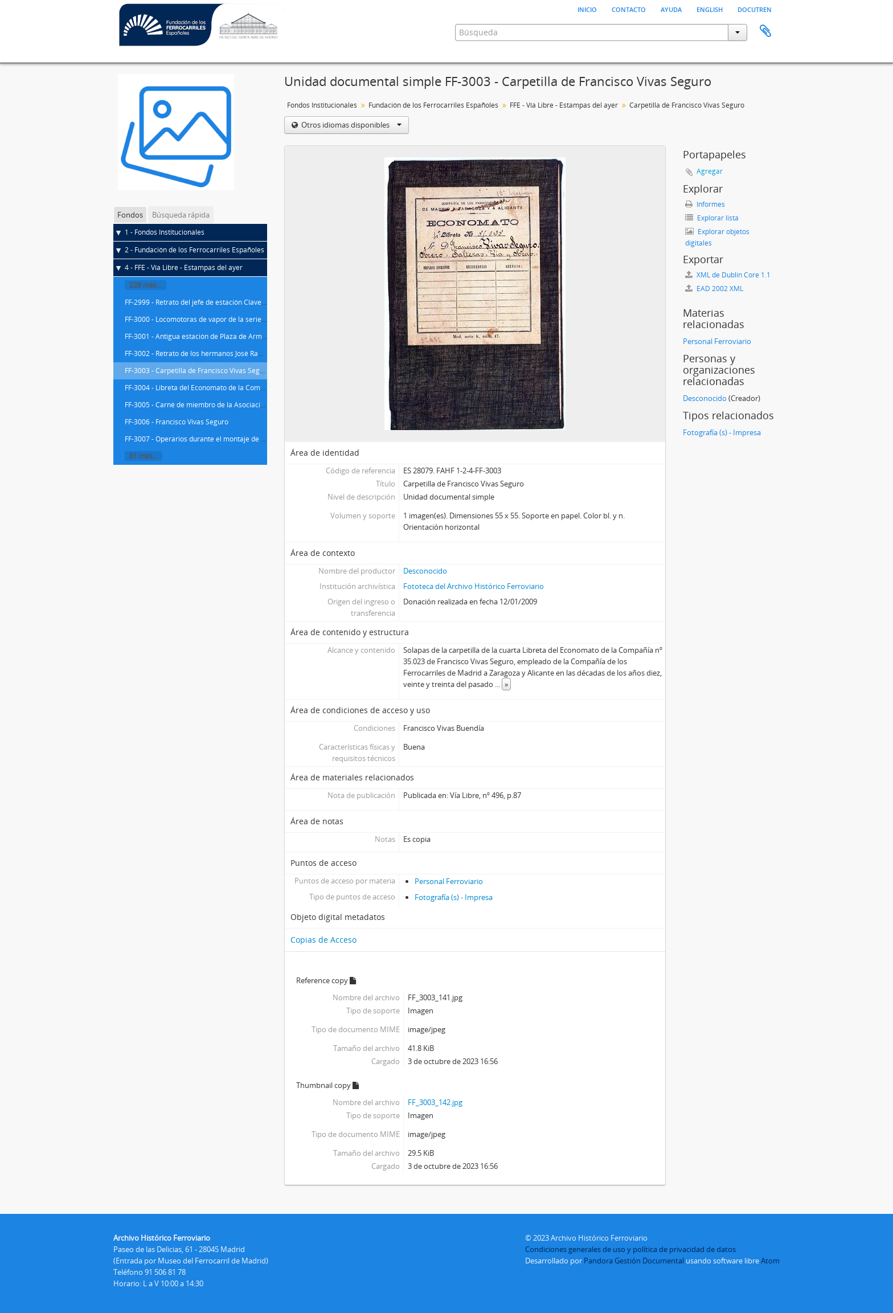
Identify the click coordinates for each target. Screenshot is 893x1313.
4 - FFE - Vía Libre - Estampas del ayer (184, 267)
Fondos (130, 215)
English (710, 8)
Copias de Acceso (323, 939)
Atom (770, 1260)
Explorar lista (712, 218)
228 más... (145, 285)
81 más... (143, 456)
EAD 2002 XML (714, 288)
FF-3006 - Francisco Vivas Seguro (176, 422)
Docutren (755, 8)
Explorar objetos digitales (717, 237)
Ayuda (671, 8)
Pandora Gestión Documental (634, 1260)
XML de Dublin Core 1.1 (728, 275)
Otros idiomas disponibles (351, 125)
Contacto (629, 8)
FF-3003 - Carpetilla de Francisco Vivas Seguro (198, 370)
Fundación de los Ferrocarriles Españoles (433, 105)
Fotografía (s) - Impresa (454, 897)
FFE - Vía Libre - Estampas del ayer (564, 105)
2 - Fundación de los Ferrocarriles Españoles (194, 250)
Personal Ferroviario (449, 881)
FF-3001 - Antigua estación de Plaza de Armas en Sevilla (213, 336)
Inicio (587, 8)
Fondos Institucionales (322, 105)
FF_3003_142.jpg (435, 1102)
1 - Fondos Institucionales (164, 232)
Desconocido (425, 571)
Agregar (710, 171)
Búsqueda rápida (181, 215)
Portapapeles (765, 31)
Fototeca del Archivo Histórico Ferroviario (473, 586)
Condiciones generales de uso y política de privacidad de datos (630, 1249)
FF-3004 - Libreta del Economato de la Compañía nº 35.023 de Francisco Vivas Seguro (259, 387)
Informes (705, 204)
